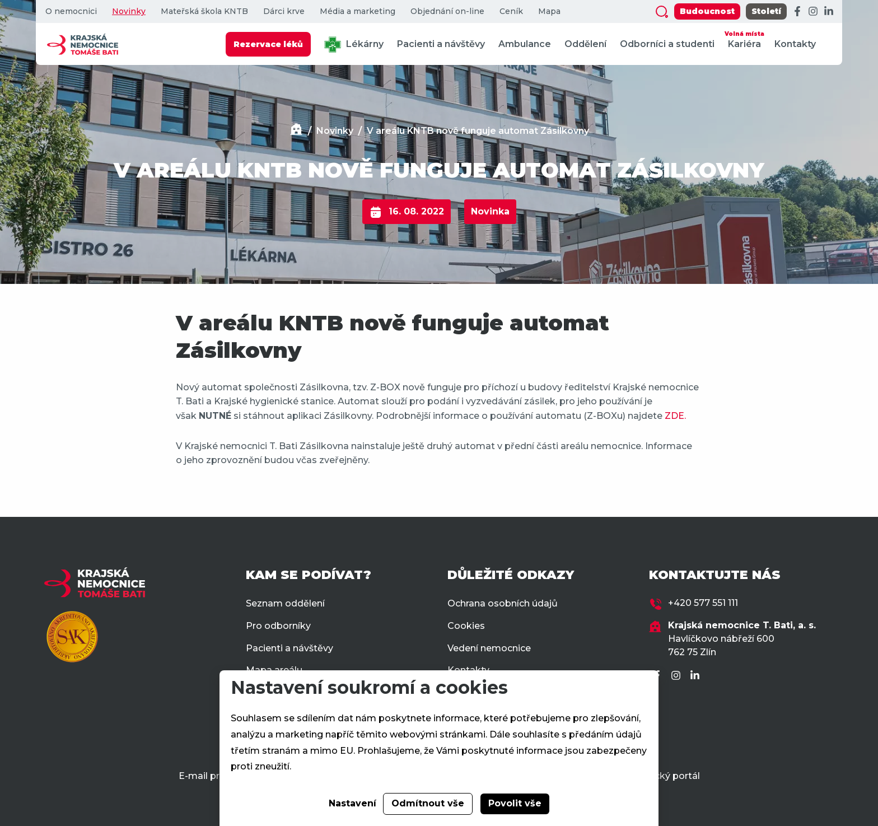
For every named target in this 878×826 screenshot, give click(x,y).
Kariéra (744, 39)
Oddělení (585, 44)
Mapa (549, 11)
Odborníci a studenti (667, 44)
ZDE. (675, 415)
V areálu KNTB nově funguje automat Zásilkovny (478, 130)
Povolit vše (514, 803)
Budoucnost (707, 11)
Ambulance (524, 44)
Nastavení (352, 803)
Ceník (511, 11)
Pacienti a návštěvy (441, 44)
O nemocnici (71, 11)
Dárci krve (284, 11)
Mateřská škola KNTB (204, 11)
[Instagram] (813, 11)
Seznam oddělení (285, 603)
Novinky (129, 11)
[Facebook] (797, 11)
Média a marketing (357, 11)
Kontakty (795, 44)
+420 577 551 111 (703, 603)
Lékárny (354, 44)
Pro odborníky (278, 625)
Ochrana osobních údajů (502, 603)
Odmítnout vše (427, 803)
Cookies (466, 625)
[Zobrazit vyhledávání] (662, 11)
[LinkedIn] (829, 11)
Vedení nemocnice (489, 648)
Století (766, 11)
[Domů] (296, 130)
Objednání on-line (447, 11)
